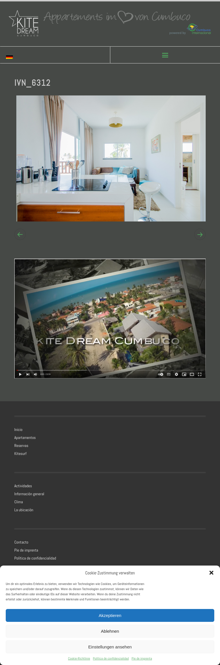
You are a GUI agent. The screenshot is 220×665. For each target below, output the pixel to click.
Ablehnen (110, 631)
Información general (29, 493)
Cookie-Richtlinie (79, 658)
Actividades (23, 485)
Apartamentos (25, 437)
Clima (18, 501)
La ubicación (23, 509)
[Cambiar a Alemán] (16, 56)
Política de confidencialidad (111, 658)
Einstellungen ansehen (110, 646)
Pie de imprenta (141, 658)
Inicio (18, 429)
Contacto (21, 542)
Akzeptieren (110, 615)
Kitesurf (20, 453)
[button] (211, 573)
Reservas (21, 445)
